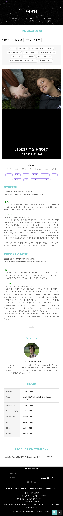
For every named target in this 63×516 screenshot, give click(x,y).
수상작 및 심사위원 (17, 40)
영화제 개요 (5, 40)
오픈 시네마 (16, 57)
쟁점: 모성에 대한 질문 (14, 52)
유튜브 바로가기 (35, 482)
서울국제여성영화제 (6, 3)
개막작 (12, 48)
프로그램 (28, 40)
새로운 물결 (23, 48)
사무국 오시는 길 (50, 489)
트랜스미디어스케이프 (30, 52)
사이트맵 (59, 3)
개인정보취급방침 (20, 489)
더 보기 (31, 326)
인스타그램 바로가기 (28, 482)
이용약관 (9, 489)
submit (45, 478)
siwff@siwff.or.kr (34, 502)
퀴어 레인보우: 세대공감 (48, 52)
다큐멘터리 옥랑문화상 (44, 57)
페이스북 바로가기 (31, 482)
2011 (48, 19)
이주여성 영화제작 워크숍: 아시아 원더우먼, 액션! (23, 61)
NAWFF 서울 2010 (46, 61)
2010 (31, 19)
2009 (14, 19)
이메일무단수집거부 (35, 489)
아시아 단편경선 (29, 57)
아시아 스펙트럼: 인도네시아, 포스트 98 (42, 48)
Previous (4, 89)
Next (59, 89)
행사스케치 (37, 40)
